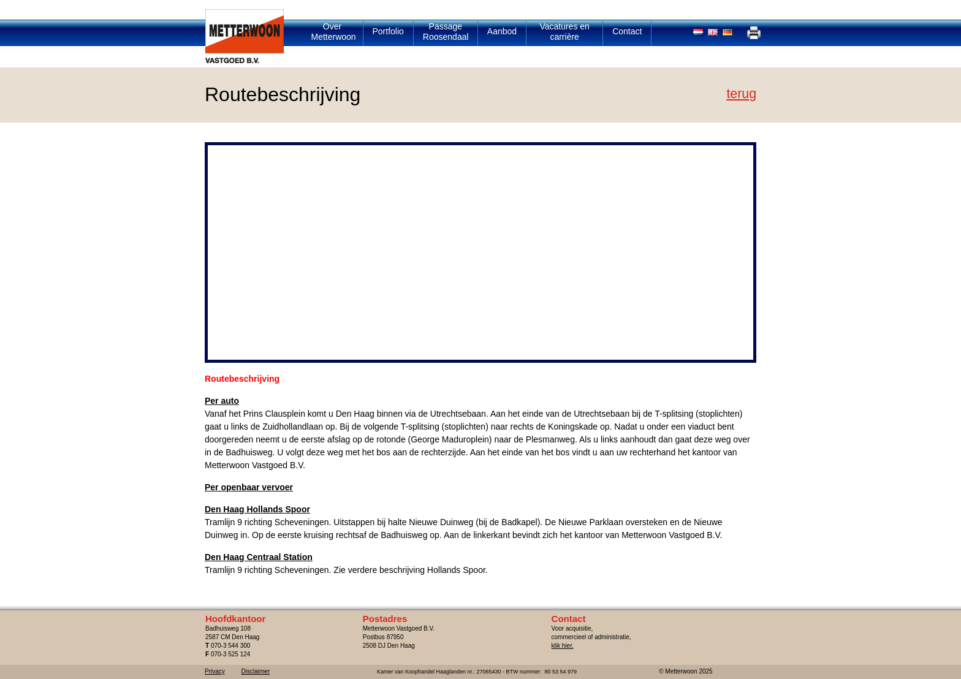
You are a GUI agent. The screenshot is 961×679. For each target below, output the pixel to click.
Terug (741, 93)
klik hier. (563, 645)
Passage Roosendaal (446, 31)
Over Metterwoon (333, 31)
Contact (627, 31)
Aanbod (502, 31)
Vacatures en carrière (564, 31)
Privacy (215, 671)
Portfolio (388, 31)
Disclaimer (255, 671)
